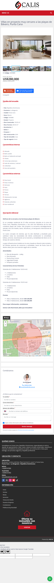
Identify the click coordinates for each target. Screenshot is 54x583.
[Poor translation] (7, 552)
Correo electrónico (8, 402)
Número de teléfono (9, 408)
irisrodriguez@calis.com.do (28, 387)
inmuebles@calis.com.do (9, 477)
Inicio (4, 490)
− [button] (5, 325)
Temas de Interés (8, 500)
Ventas (5, 492)
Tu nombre (6, 397)
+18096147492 (28, 385)
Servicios (5, 497)
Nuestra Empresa (8, 502)
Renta (4, 495)
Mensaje (5, 414)
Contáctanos (7, 505)
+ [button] (5, 322)
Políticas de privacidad (10, 507)
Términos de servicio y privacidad (26, 430)
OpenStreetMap (47, 355)
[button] (49, 31)
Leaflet (36, 355)
